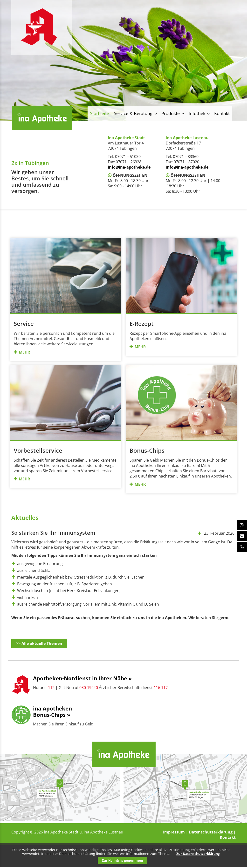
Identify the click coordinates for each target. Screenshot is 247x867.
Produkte (170, 113)
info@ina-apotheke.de (129, 167)
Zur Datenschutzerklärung (198, 853)
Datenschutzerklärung (211, 832)
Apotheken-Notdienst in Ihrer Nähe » (82, 678)
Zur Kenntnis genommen (122, 860)
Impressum (174, 832)
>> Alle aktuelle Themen (39, 643)
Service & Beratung (133, 113)
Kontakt (222, 113)
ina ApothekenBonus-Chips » (52, 711)
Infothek (197, 113)
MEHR (24, 352)
